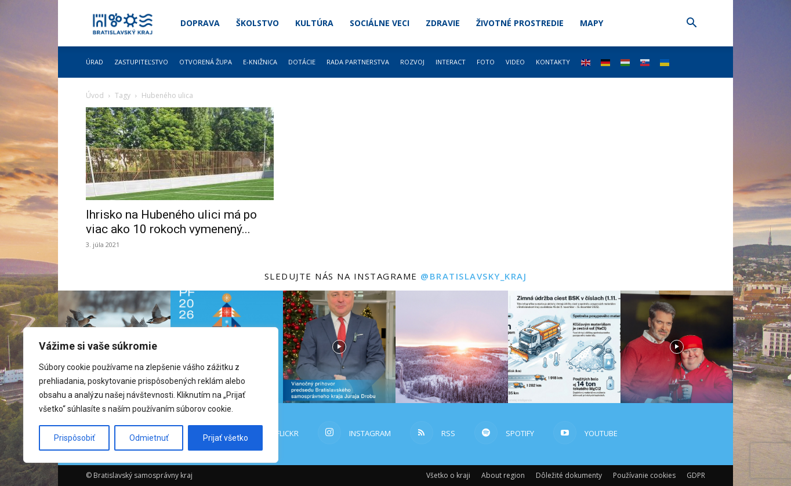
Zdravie (443, 22)
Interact (451, 61)
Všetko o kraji (448, 475)
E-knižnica (260, 61)
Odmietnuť (149, 438)
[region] (150, 395)
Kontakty (553, 61)
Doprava (200, 22)
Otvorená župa (205, 61)
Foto (486, 61)
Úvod (95, 95)
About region (503, 475)
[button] (691, 24)
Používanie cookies (644, 475)
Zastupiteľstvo (141, 61)
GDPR (696, 475)
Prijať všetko (225, 438)
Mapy (591, 22)
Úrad (94, 61)
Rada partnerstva (357, 61)
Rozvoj (412, 61)
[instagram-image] (339, 347)
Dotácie (301, 61)
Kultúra (314, 22)
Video (515, 61)
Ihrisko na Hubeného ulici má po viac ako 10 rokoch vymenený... (171, 222)
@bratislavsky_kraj (473, 276)
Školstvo (257, 22)
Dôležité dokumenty (569, 475)
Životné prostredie (520, 22)
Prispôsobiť (74, 438)
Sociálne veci (379, 22)
